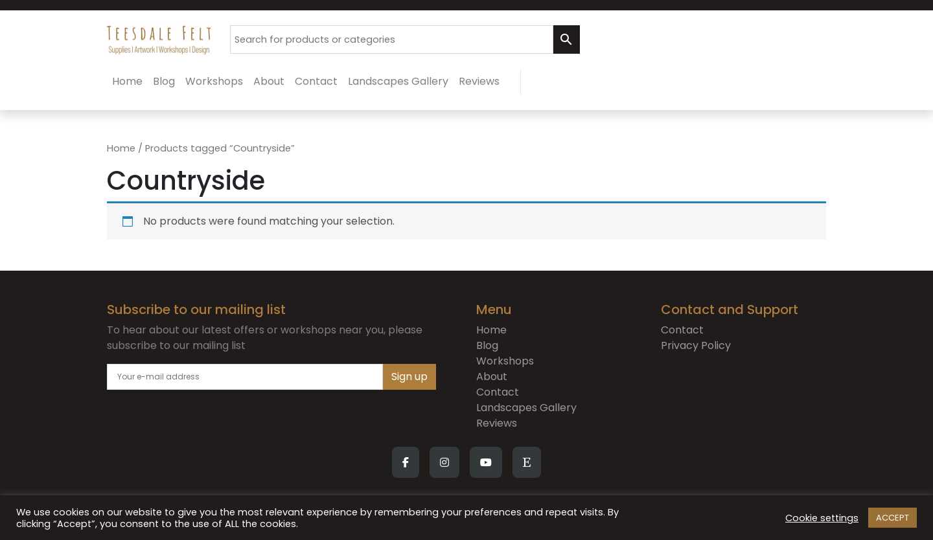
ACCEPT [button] (892, 518)
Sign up (409, 376)
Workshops (505, 361)
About (491, 376)
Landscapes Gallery (526, 407)
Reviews (496, 423)
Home (121, 148)
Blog (487, 345)
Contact (497, 392)
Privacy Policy (696, 345)
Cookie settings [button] (821, 518)
